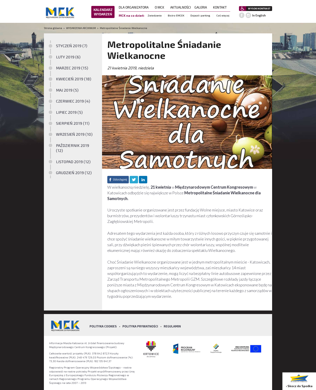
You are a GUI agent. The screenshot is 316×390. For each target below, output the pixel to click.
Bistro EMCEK (176, 15)
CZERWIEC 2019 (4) (73, 101)
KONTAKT (221, 7)
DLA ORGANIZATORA (135, 7)
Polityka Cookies (103, 326)
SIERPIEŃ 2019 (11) (73, 123)
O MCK (161, 7)
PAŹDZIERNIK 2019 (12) (72, 148)
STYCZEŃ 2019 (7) (71, 45)
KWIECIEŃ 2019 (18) (73, 78)
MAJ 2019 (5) (67, 90)
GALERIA (202, 7)
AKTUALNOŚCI (180, 7)
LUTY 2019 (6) (68, 56)
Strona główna (53, 27)
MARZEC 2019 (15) (72, 67)
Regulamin (172, 326)
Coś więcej (222, 15)
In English (259, 15)
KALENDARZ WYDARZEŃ (103, 12)
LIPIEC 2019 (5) (69, 112)
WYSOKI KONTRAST (259, 8)
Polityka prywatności (140, 326)
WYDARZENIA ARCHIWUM (81, 27)
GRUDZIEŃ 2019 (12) (74, 172)
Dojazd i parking (200, 15)
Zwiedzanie (155, 15)
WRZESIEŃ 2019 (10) (74, 134)
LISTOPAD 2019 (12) (73, 161)
